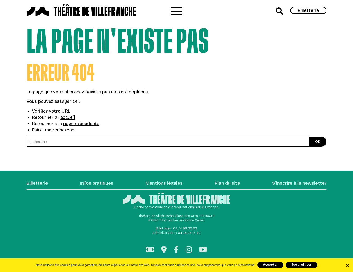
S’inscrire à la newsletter (299, 183)
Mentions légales (164, 183)
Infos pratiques (96, 183)
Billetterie (308, 10)
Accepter (270, 265)
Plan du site (227, 183)
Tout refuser (301, 265)
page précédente (81, 123)
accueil (67, 117)
